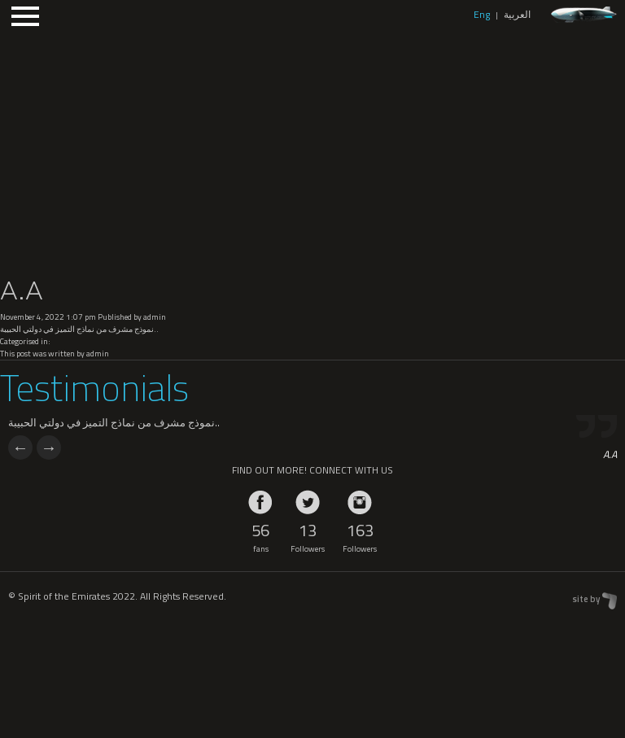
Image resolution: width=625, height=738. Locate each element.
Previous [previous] (20, 447)
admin (154, 317)
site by (586, 598)
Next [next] (49, 447)
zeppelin (584, 15)
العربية (517, 14)
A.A (21, 290)
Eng (482, 14)
